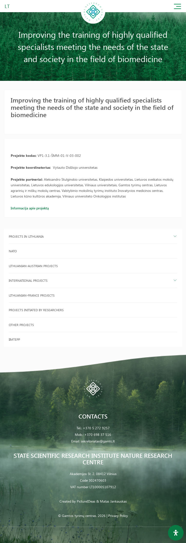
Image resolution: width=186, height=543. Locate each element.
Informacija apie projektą (30, 208)
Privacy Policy (118, 515)
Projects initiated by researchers (36, 310)
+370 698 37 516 (97, 434)
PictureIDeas (86, 501)
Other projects (21, 325)
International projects (28, 280)
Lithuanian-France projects (32, 295)
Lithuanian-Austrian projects (33, 266)
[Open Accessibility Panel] (176, 533)
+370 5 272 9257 (96, 428)
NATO (13, 251)
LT (7, 6)
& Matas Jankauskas (111, 501)
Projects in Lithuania (26, 236)
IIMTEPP (14, 339)
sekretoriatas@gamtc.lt (98, 441)
